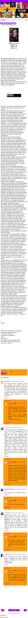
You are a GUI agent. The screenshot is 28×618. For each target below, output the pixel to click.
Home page (14, 610)
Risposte (8, 400)
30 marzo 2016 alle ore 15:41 (17, 381)
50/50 (23, 172)
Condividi (4, 373)
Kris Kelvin (7, 512)
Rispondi (6, 397)
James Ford (11, 403)
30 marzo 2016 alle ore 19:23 (17, 512)
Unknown (6, 381)
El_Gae (6, 427)
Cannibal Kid (7, 554)
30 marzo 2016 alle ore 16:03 (15, 427)
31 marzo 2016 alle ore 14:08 (18, 554)
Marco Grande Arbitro (9, 489)
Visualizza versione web (14, 613)
